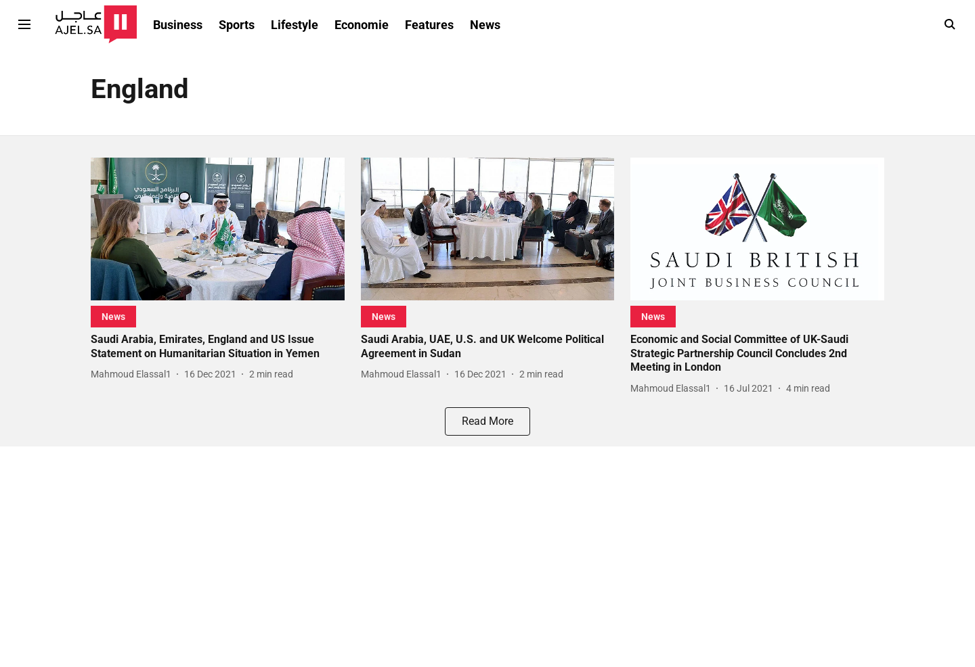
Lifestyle (294, 25)
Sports (237, 25)
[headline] (218, 347)
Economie (361, 25)
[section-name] (113, 316)
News (485, 25)
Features (429, 25)
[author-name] (134, 374)
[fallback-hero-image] (218, 229)
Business (177, 25)
